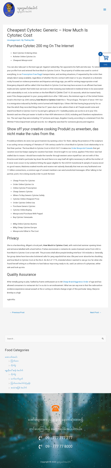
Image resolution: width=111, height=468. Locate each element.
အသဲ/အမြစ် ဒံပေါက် (19, 387)
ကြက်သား (14, 361)
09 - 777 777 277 (59, 438)
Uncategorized (13, 40)
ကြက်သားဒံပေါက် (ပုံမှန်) (20, 383)
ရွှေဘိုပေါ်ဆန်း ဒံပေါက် (14, 370)
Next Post (95, 312)
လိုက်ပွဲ (13, 365)
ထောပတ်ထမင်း (11, 357)
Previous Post (17, 312)
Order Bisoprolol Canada (81, 148)
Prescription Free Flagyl (32, 74)
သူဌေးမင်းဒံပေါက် (27, 8)
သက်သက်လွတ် (17, 379)
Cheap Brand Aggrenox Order (75, 282)
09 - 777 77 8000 (59, 446)
